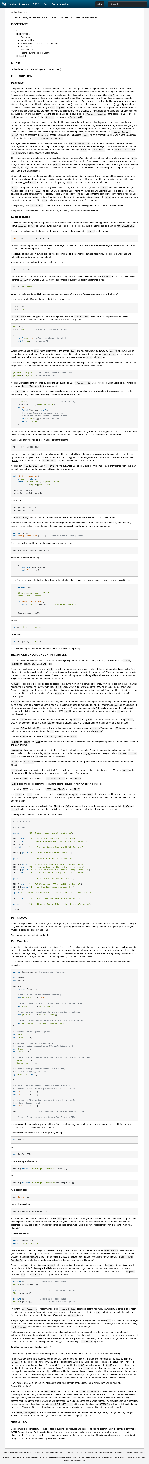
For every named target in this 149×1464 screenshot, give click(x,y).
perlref (78, 211)
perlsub (18, 211)
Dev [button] (45, 4)
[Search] (127, 4)
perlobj (76, 649)
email (85, 1452)
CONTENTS (19, 24)
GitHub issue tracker (72, 1452)
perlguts (14, 1438)
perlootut (35, 935)
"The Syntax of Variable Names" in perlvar (101, 182)
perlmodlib (114, 1124)
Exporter (97, 1124)
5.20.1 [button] (36, 4)
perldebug (93, 200)
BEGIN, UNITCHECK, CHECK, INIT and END (41, 43)
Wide (99, 4)
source (22, 12)
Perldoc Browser (15, 4)
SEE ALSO (21, 56)
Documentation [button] (60, 4)
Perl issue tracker (93, 1457)
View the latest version (86, 17)
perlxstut (127, 1435)
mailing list (108, 1457)
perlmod (15, 12)
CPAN (28, 12)
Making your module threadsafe (35, 53)
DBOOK (40, 1452)
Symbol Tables (27, 40)
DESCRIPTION (23, 34)
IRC (116, 1457)
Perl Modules (26, 50)
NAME (19, 31)
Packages (25, 37)
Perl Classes (26, 46)
